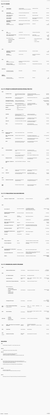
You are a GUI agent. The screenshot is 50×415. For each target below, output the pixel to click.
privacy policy (6, 413)
